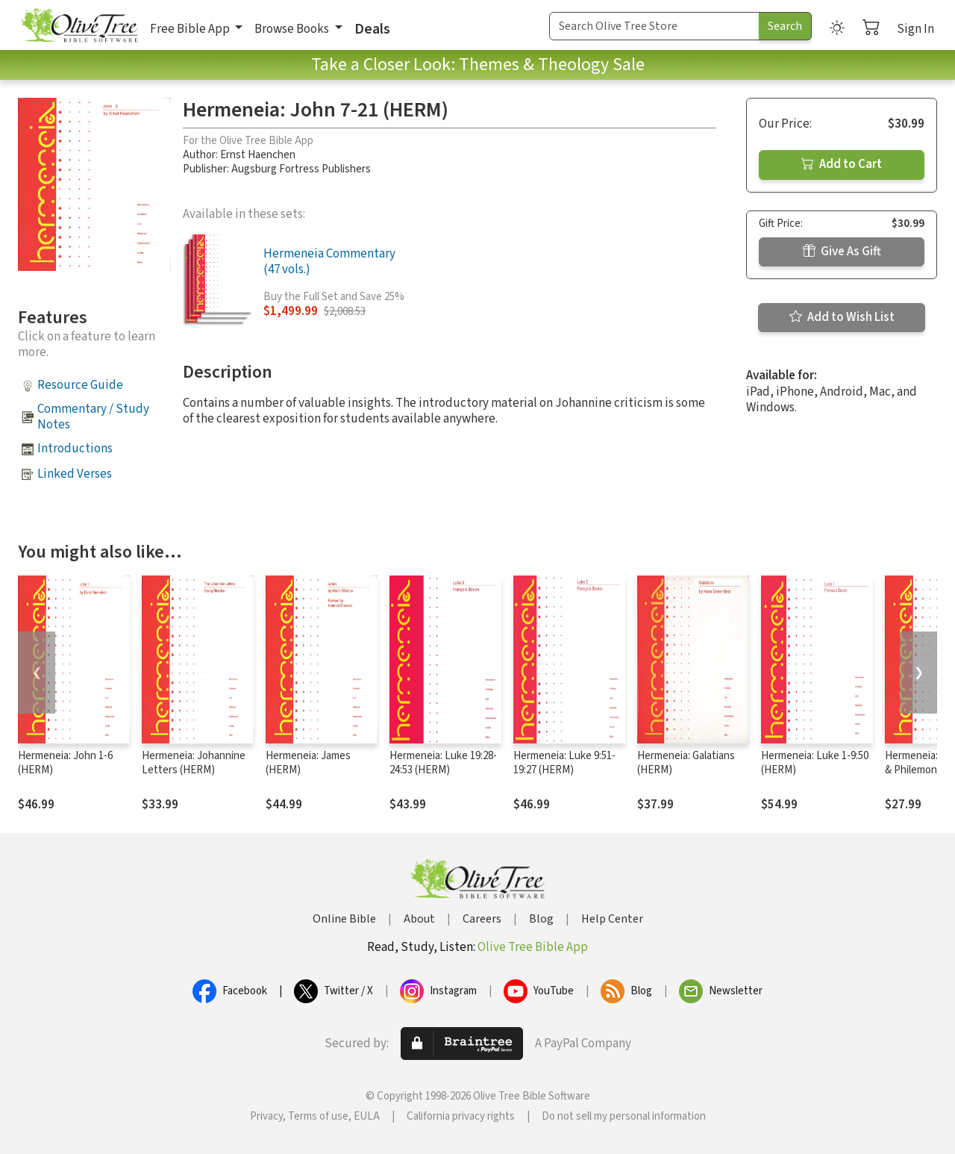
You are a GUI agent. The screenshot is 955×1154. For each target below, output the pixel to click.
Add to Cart (841, 164)
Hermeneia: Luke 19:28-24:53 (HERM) (443, 763)
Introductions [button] (75, 449)
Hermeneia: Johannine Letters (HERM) (193, 763)
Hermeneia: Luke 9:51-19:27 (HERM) (564, 763)
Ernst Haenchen (257, 155)
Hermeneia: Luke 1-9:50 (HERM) (814, 763)
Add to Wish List (842, 317)
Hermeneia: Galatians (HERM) (686, 763)
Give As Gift (842, 252)
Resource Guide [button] (80, 385)
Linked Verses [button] (74, 474)
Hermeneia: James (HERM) (308, 763)
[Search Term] (654, 26)
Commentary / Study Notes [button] (93, 417)
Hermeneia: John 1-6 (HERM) (65, 763)
